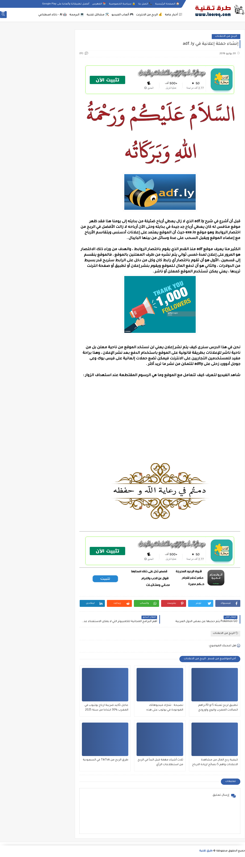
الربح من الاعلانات (226, 36)
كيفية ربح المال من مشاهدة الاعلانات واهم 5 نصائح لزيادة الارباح (215, 762)
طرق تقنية (206, 851)
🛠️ (98, 14)
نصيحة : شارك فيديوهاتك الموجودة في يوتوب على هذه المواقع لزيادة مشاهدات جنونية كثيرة (163, 708)
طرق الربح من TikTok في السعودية (105, 760)
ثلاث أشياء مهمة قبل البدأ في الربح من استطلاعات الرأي (160, 762)
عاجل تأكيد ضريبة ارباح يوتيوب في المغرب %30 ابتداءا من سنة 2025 (106, 708)
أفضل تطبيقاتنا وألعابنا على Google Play (65, 4)
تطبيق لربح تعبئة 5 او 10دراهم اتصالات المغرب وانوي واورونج (218, 708)
